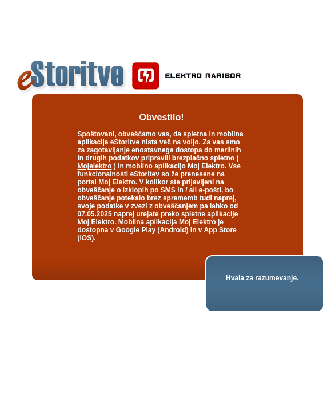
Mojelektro (95, 166)
